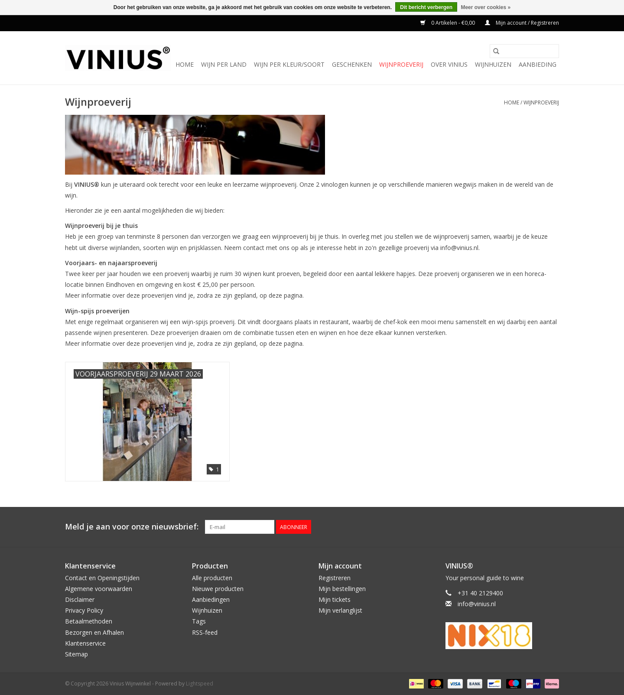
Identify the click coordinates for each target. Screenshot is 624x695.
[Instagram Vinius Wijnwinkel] (552, 527)
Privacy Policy (84, 610)
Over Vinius (449, 64)
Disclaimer (79, 599)
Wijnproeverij (401, 64)
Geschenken (352, 64)
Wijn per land (224, 64)
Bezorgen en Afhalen (94, 632)
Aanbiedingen (211, 599)
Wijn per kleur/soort (289, 64)
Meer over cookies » (485, 7)
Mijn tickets (334, 599)
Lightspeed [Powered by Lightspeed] (199, 683)
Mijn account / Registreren (522, 22)
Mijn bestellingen (342, 589)
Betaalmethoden (88, 621)
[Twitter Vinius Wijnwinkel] (536, 527)
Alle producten (212, 578)
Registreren (334, 578)
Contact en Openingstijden (102, 578)
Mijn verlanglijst (340, 610)
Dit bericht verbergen (426, 7)
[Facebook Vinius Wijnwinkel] (521, 527)
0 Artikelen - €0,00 (448, 22)
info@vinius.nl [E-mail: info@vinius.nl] (477, 604)
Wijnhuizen (493, 64)
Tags (199, 621)
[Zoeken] (524, 51)
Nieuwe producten (218, 589)
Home (185, 64)
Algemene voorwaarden (98, 589)
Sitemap (76, 654)
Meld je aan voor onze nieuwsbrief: (131, 526)
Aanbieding (537, 64)
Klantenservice (85, 643)
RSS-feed (205, 632)
